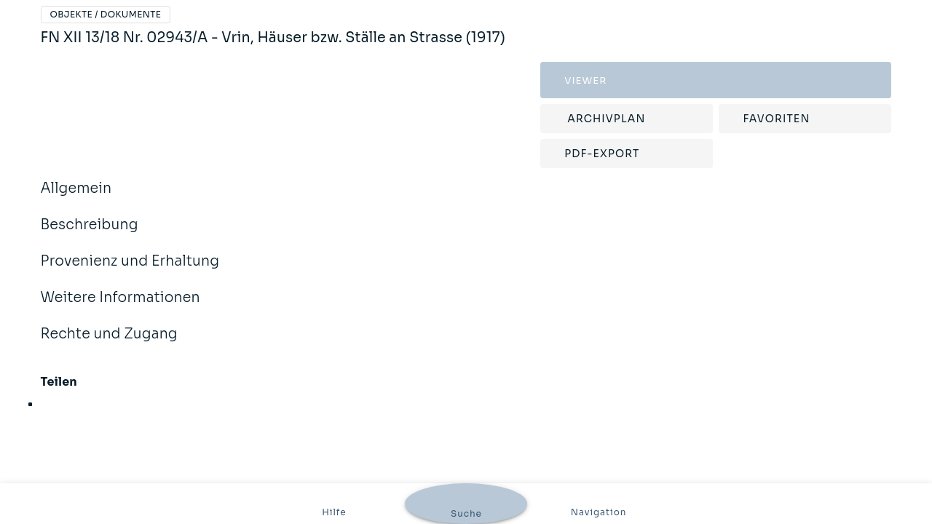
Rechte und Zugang (109, 343)
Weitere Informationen (120, 307)
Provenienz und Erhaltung (130, 271)
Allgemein (76, 198)
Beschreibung (89, 234)
